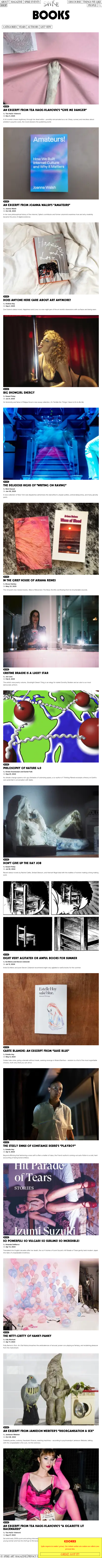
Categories (10, 27)
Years (22, 27)
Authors (33, 27)
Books (6, 106)
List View (45, 27)
